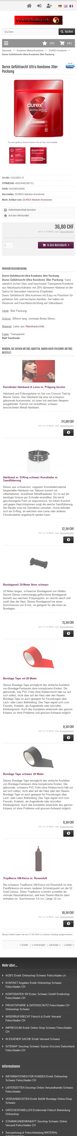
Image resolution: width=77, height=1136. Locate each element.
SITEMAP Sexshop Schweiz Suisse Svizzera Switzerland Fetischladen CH (38, 1048)
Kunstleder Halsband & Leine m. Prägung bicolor (34, 387)
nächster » (55, 945)
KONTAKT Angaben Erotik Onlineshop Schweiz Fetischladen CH (32, 984)
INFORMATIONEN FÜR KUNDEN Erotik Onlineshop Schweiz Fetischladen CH (34, 1078)
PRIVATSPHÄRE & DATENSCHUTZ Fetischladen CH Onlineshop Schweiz (35, 1007)
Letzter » (69, 945)
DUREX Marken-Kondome (37, 199)
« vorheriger (38, 945)
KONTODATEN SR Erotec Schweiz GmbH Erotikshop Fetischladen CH (35, 996)
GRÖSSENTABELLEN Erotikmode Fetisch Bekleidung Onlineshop (36, 1112)
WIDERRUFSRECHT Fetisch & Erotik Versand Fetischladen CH (31, 1018)
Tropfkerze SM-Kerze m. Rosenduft (25, 878)
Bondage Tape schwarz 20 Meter (23, 774)
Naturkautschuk (35, 326)
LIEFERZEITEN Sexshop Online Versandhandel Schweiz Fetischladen (37, 1089)
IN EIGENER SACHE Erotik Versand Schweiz (31, 1039)
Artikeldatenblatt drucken (22, 209)
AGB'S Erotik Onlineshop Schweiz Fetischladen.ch (34, 975)
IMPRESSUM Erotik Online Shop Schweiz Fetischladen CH (37, 1029)
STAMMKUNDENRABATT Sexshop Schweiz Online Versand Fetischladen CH (34, 1123)
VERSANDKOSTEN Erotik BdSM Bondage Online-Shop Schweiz (37, 1100)
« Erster (24, 945)
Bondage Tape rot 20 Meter (20, 678)
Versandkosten (67, 231)
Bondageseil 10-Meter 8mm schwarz (26, 584)
